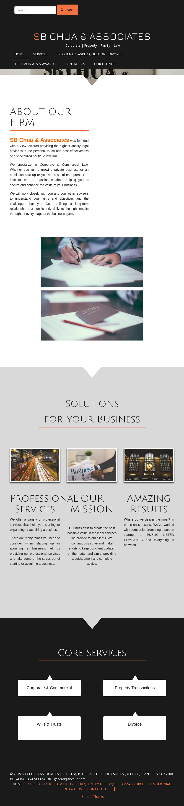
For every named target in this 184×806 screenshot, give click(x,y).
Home (19, 54)
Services (40, 54)
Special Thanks (93, 796)
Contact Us (75, 64)
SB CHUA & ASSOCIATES (92, 36)
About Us (65, 784)
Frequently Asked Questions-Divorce (89, 54)
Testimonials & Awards (35, 64)
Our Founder (105, 64)
